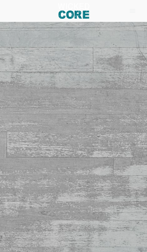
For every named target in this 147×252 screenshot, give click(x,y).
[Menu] (132, 10)
